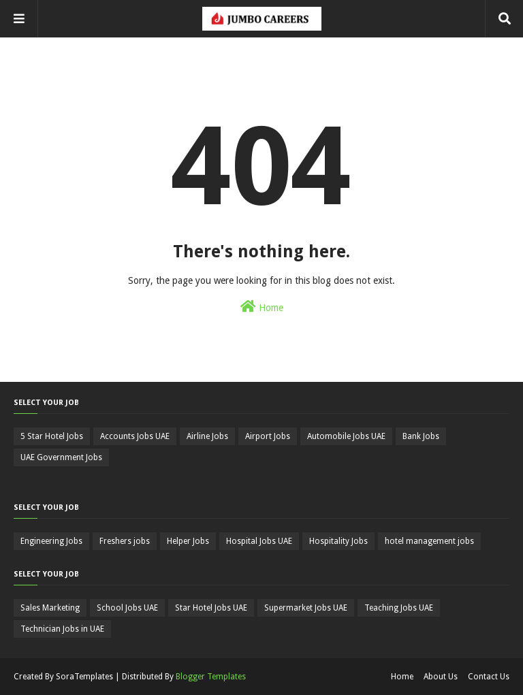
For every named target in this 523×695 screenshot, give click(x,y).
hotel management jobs (429, 541)
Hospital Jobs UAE (259, 541)
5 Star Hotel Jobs (51, 436)
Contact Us (488, 676)
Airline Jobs (207, 436)
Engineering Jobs (51, 541)
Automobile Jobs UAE (346, 436)
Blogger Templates (211, 676)
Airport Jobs (267, 436)
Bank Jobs (420, 436)
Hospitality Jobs (338, 541)
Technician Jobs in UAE (62, 629)
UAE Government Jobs (61, 457)
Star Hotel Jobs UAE (211, 608)
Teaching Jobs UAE (398, 608)
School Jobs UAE (127, 608)
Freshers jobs (124, 541)
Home (261, 306)
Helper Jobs (188, 541)
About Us (441, 676)
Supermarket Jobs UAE (305, 608)
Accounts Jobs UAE (135, 436)
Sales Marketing (50, 608)
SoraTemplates (84, 676)
